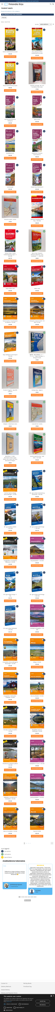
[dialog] (27, 1003)
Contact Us (4, 983)
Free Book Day (27, 986)
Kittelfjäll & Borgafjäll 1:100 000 (37, 629)
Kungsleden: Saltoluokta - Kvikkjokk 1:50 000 (10, 696)
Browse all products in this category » (10, 11)
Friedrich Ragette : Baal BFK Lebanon (10, 390)
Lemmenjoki (10, 187)
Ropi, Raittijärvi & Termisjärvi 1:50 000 (10, 355)
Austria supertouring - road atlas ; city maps (37, 457)
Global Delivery (5, 990)
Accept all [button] (43, 1001)
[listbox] (51, 996)
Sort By (36, 24)
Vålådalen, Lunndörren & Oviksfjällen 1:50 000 (10, 798)
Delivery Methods (6, 986)
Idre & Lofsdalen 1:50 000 (37, 696)
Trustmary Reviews (27, 900)
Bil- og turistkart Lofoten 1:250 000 (10, 527)
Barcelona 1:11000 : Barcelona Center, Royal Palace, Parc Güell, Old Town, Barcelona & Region (10, 458)
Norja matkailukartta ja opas (10, 85)
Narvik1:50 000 (37, 831)
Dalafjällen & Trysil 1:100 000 (37, 763)
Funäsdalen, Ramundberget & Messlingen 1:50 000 (10, 662)
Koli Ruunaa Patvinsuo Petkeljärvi (10, 120)
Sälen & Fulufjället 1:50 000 (10, 831)
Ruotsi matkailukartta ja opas (10, 51)
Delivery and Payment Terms (9, 993)
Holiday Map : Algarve (37, 390)
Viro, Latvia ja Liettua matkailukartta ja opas (37, 52)
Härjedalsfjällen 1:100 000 (37, 560)
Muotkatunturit (10, 153)
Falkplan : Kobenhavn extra (10, 424)
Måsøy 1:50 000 (37, 662)
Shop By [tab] (4, 17)
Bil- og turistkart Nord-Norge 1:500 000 (37, 595)
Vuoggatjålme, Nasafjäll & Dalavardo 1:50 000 (10, 561)
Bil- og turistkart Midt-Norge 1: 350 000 (37, 527)
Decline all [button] (43, 1004)
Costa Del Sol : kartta (37, 424)
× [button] (53, 995)
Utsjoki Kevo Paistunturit (37, 187)
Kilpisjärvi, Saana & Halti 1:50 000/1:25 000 (37, 321)
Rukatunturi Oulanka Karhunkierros (37, 153)
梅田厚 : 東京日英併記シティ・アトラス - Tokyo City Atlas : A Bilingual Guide (37, 356)
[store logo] (14, 4)
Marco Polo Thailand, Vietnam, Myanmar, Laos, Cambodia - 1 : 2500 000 (37, 255)
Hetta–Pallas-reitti (10, 288)
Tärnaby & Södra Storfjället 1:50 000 (10, 730)
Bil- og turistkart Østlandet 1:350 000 (10, 629)
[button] (19, 1010)
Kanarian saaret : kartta (10, 219)
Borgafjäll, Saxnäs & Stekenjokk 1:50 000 (37, 730)
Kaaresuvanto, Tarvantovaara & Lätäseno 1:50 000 (10, 321)
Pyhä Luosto (37, 119)
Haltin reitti (37, 288)
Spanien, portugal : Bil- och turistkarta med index (37, 86)
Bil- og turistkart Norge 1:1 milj (10, 595)
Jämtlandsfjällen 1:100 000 (37, 797)
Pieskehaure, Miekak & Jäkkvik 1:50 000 (10, 764)
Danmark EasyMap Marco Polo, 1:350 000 (37, 220)
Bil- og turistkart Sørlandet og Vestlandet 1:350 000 (37, 493)
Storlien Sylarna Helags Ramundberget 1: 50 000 (10, 493)
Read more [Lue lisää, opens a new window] (9, 1001)
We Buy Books (27, 983)
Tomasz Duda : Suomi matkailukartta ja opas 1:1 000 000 (10, 255)
